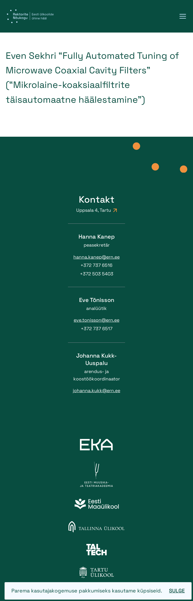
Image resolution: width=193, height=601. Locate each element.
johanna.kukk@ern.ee (96, 391)
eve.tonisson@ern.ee (96, 320)
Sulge (177, 590)
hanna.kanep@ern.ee (96, 257)
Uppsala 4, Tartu (96, 210)
